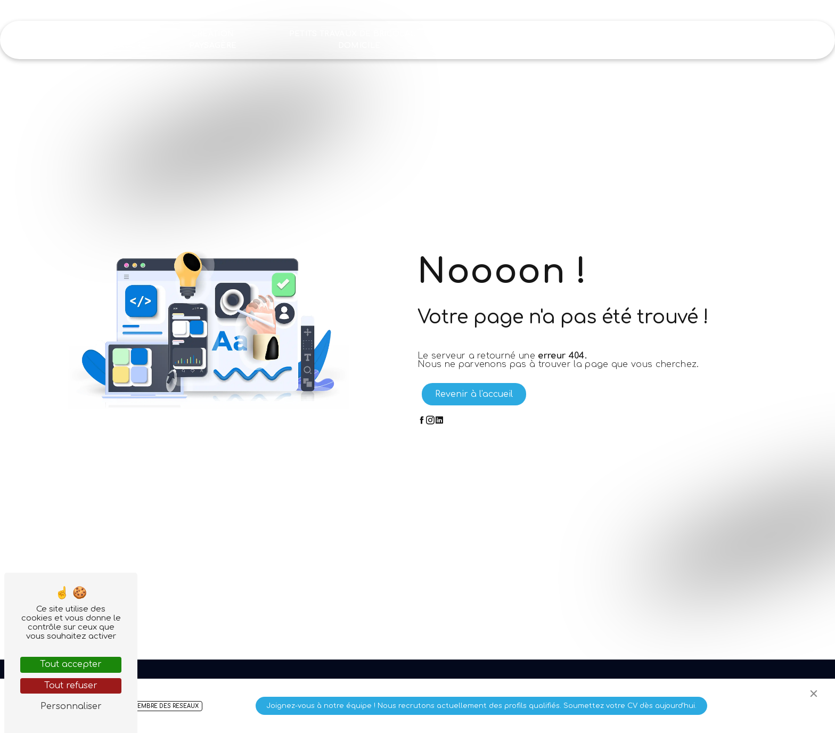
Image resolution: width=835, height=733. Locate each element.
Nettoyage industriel (509, 40)
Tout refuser (70, 685)
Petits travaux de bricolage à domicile (359, 40)
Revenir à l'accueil (474, 394)
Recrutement (691, 40)
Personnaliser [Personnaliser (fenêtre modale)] (71, 706)
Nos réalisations (608, 40)
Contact (755, 40)
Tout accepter (71, 664)
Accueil (58, 40)
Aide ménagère (122, 40)
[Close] (813, 693)
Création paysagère (213, 40)
